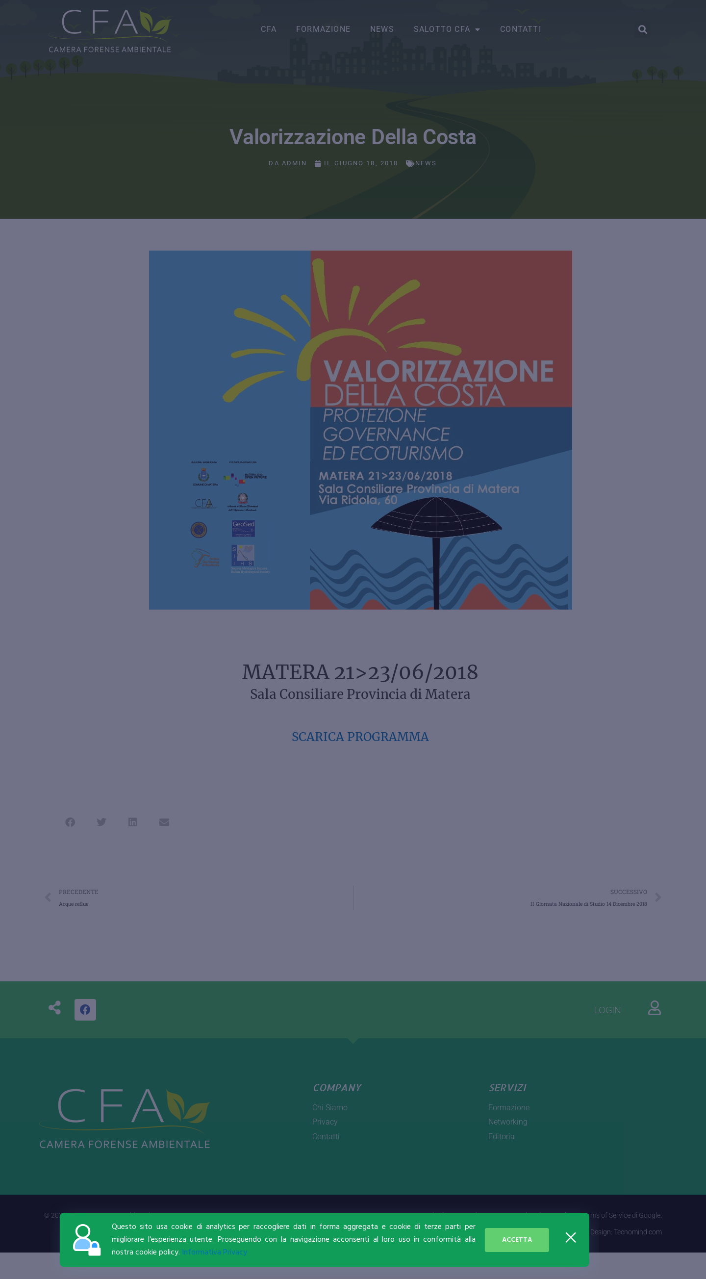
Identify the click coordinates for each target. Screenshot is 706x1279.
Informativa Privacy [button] (99, 1252)
